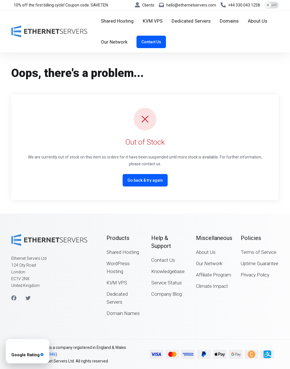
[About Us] (257, 20)
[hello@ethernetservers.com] (187, 5)
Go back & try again (145, 180)
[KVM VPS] (152, 20)
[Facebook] (14, 298)
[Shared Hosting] (117, 20)
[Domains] (229, 20)
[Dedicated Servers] (191, 20)
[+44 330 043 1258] (240, 5)
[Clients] (145, 5)
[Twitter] (28, 298)
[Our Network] (114, 41)
